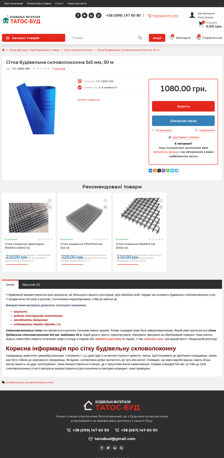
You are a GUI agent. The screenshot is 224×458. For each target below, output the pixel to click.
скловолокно (15, 377)
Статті (59, 3)
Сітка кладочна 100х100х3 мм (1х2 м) (81, 243)
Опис (10, 280)
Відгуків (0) (31, 280)
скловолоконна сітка (39, 377)
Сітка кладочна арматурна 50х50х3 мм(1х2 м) (24, 243)
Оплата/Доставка (39, 3)
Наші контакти (77, 3)
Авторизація (206, 13)
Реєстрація (205, 17)
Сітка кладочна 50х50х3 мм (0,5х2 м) (135, 243)
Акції (157, 38)
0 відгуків (58, 68)
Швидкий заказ (183, 121)
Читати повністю (88, 99)
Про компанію (13, 3)
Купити (183, 106)
